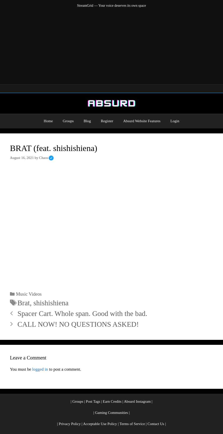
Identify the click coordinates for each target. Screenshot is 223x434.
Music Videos (28, 294)
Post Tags (93, 401)
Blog (87, 121)
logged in (40, 369)
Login (174, 121)
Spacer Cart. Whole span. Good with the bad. (82, 313)
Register (107, 121)
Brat (23, 303)
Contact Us (156, 424)
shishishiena (51, 303)
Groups (68, 121)
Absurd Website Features (141, 121)
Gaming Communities (111, 413)
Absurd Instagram (137, 401)
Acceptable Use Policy (100, 424)
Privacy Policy (70, 424)
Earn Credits (112, 401)
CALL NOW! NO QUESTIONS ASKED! (78, 324)
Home (48, 121)
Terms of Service (132, 424)
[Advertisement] (111, 45)
